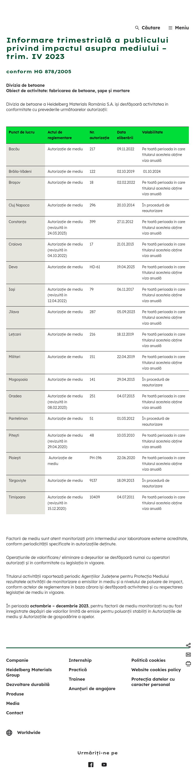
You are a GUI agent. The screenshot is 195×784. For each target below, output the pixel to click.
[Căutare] (147, 27)
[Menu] (178, 27)
